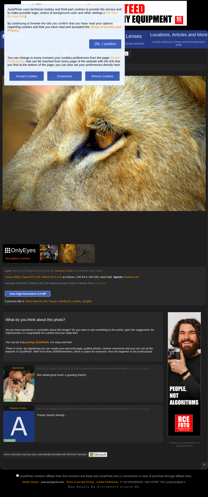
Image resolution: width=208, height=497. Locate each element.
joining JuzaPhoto (37, 342)
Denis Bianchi (33, 301)
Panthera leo (131, 277)
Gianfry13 (64, 301)
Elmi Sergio (50, 301)
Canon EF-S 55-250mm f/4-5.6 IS (42, 277)
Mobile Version (30, 482)
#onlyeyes (100, 283)
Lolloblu (76, 301)
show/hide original (139, 368)
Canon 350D (12, 277)
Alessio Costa (63, 270)
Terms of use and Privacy (80, 482)
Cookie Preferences (107, 482)
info (190, 446)
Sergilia (87, 301)
